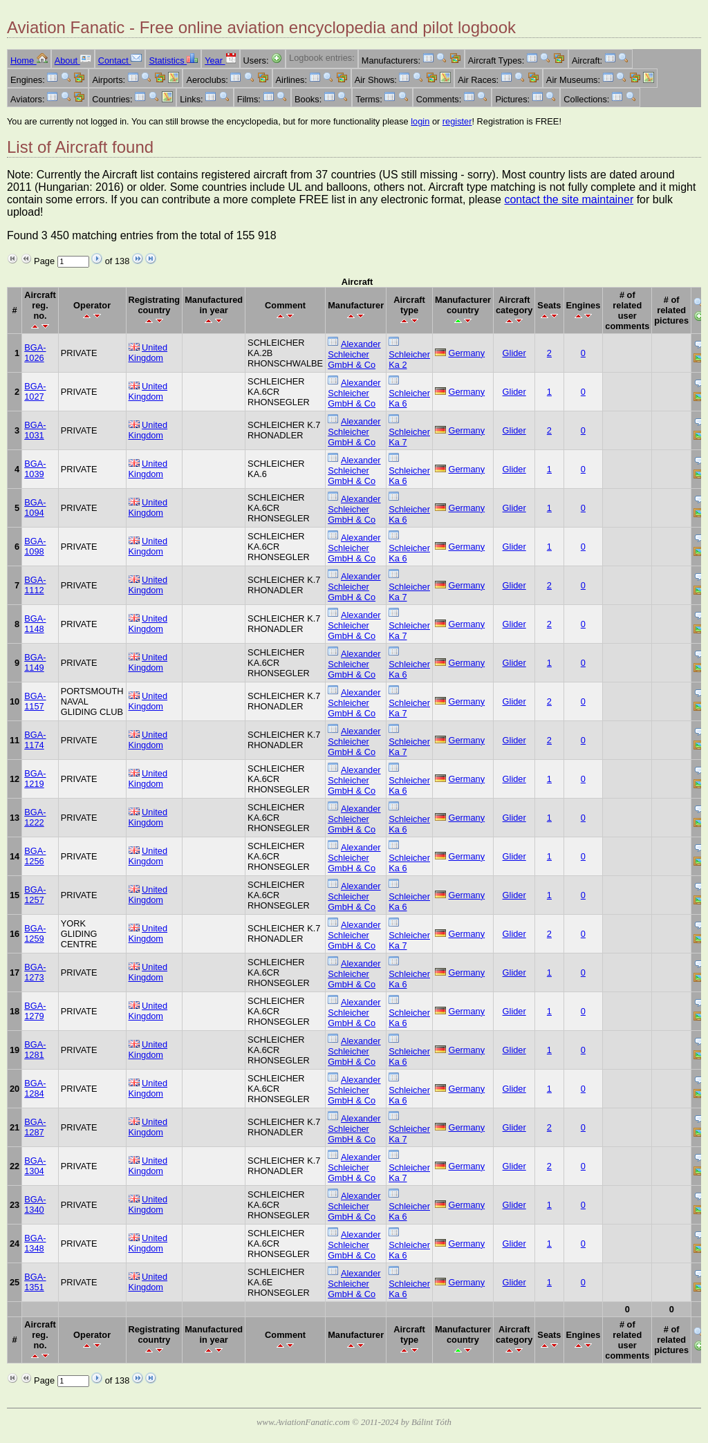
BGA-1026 (35, 352)
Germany (467, 353)
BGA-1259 (35, 933)
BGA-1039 (35, 468)
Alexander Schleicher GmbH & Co (354, 354)
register (457, 121)
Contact (120, 60)
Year (220, 60)
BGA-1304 (35, 1165)
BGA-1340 (35, 1204)
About (73, 60)
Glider (514, 353)
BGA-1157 (35, 701)
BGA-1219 (35, 778)
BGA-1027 (35, 391)
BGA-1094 (35, 507)
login (420, 121)
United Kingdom (148, 352)
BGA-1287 (35, 1127)
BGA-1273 (35, 972)
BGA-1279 (35, 1010)
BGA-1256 (35, 856)
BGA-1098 (35, 546)
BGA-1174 (35, 739)
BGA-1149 (35, 662)
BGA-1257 (35, 894)
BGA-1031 (35, 430)
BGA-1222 (35, 817)
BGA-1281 (35, 1049)
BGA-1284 (35, 1088)
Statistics (173, 60)
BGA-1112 (35, 585)
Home (29, 60)
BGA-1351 (35, 1282)
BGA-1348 (35, 1243)
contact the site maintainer (568, 199)
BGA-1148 (35, 623)
